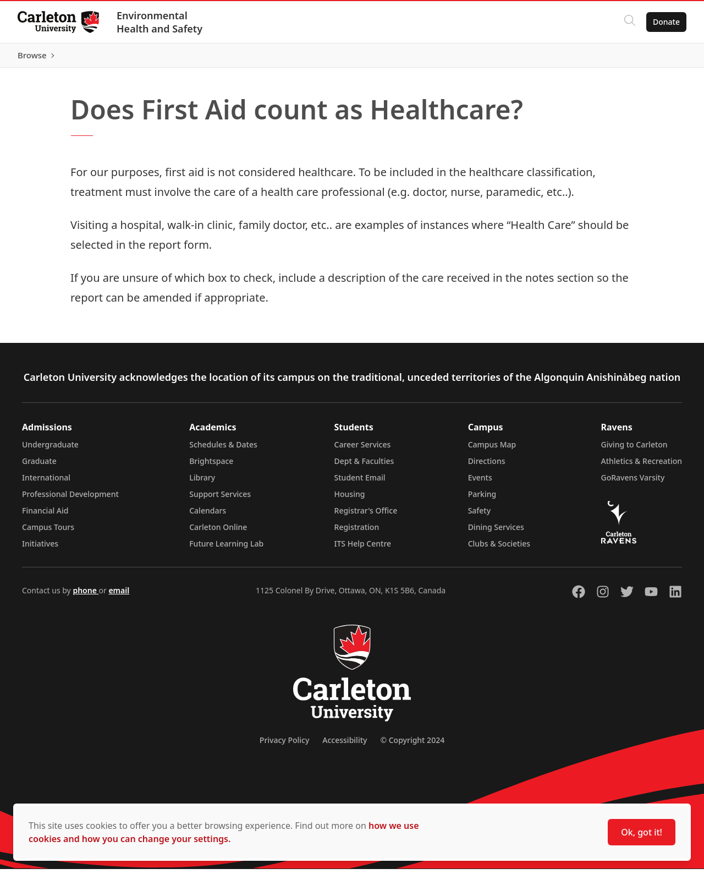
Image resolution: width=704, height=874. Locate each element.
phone (85, 595)
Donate (666, 22)
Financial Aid (45, 515)
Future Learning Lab (226, 548)
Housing (349, 499)
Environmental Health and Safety (159, 22)
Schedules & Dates (223, 449)
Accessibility (344, 745)
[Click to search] (629, 22)
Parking (482, 499)
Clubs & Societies (499, 548)
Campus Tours (48, 532)
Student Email (360, 482)
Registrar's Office (366, 515)
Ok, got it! (641, 832)
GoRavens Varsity (633, 482)
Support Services (220, 499)
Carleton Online (218, 532)
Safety (479, 515)
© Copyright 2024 (412, 745)
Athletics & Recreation (641, 466)
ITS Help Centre (363, 548)
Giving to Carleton (634, 449)
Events (480, 482)
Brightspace (211, 466)
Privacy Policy (284, 745)
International (46, 482)
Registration (357, 532)
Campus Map (492, 449)
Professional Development (70, 499)
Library (202, 482)
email (118, 595)
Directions (486, 466)
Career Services (362, 449)
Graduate (39, 466)
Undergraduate (50, 449)
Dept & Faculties (364, 466)
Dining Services (496, 532)
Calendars (207, 515)
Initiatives (40, 548)
